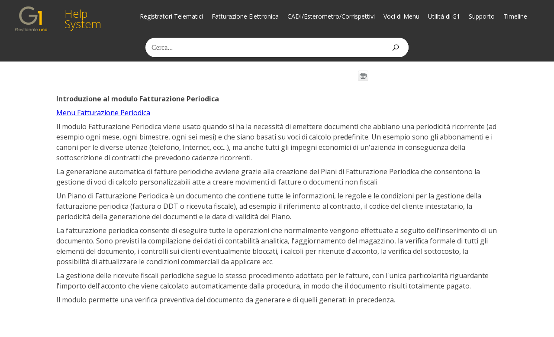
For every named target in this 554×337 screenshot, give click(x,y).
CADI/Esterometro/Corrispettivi (331, 16)
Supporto (482, 16)
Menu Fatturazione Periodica (103, 112)
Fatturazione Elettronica (245, 16)
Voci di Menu (401, 16)
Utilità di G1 (444, 16)
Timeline (515, 16)
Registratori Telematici (171, 16)
